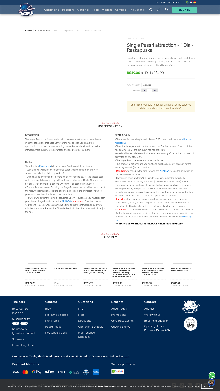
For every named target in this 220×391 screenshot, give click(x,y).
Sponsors (18, 339)
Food (95, 9)
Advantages (119, 308)
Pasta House (53, 326)
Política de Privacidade (102, 386)
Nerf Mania (52, 320)
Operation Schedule (90, 326)
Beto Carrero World (42, 30)
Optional (56, 30)
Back (28, 30)
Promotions (118, 314)
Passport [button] (68, 9)
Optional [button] (83, 9)
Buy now (184, 9)
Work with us (152, 314)
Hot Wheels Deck (56, 332)
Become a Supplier (156, 320)
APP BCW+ (67, 201)
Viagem (107, 9)
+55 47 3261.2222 (176, 2)
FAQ (81, 308)
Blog (48, 308)
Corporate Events (122, 320)
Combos (120, 9)
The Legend (136, 9)
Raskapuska (45, 166)
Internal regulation (23, 345)
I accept (207, 386)
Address (149, 308)
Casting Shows (120, 326)
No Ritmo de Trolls (56, 314)
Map (81, 314)
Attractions (51, 9)
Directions (84, 320)
